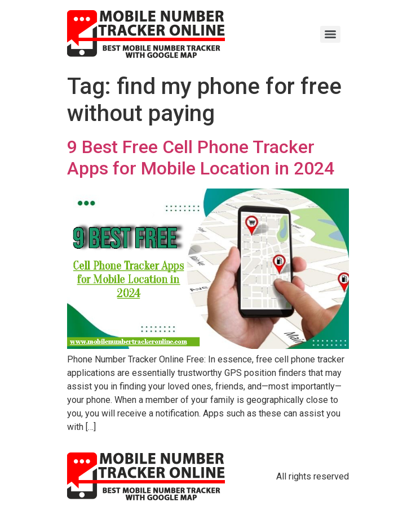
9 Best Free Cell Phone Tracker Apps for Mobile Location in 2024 (200, 157)
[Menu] (330, 34)
